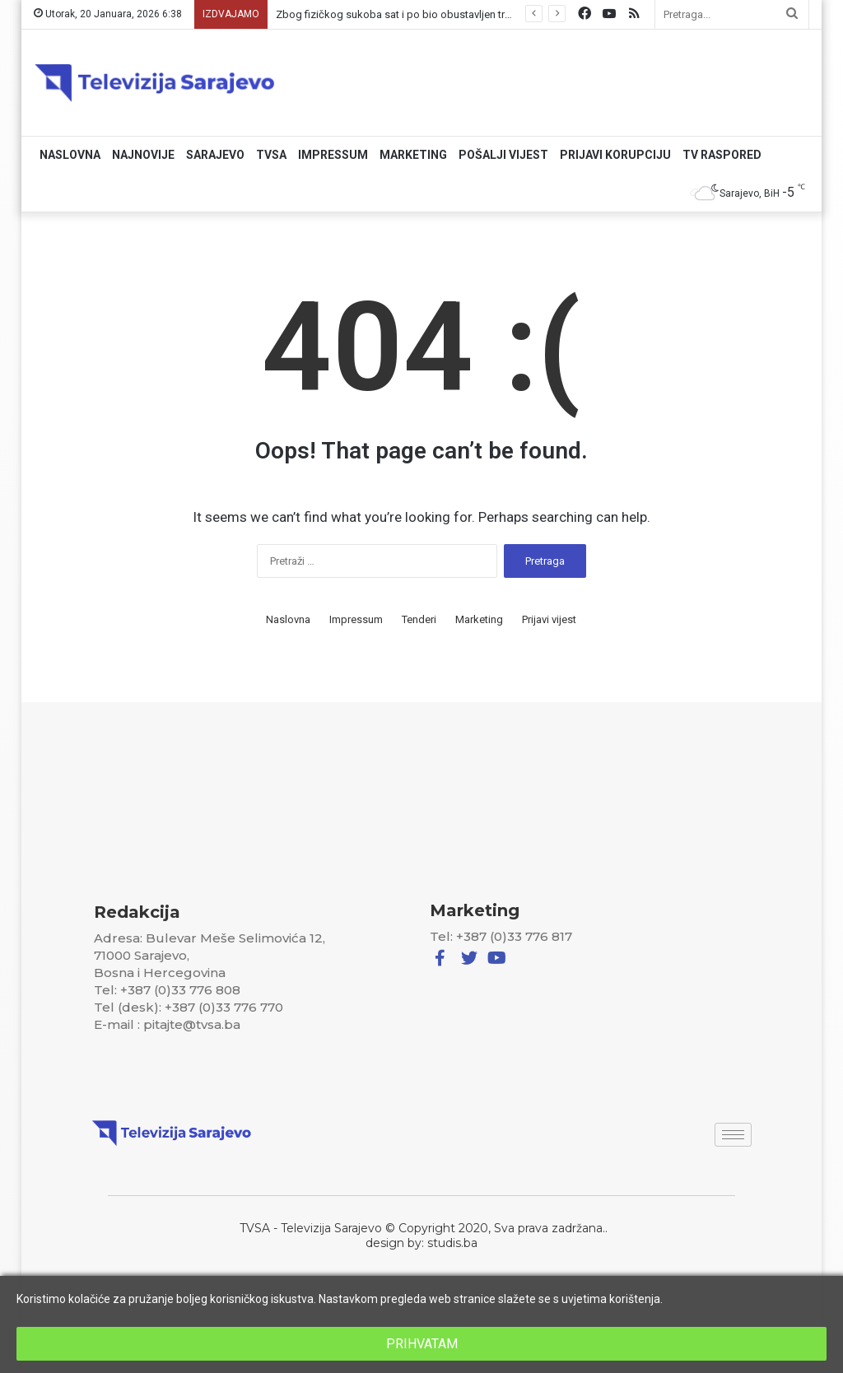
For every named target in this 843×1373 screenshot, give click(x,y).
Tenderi (419, 619)
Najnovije (143, 154)
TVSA (271, 154)
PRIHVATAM (422, 1344)
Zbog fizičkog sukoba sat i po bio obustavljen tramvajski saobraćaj (436, 14)
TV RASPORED (721, 154)
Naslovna (70, 154)
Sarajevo (215, 154)
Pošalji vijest (503, 154)
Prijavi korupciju (615, 154)
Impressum (333, 154)
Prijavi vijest (549, 619)
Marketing (413, 154)
